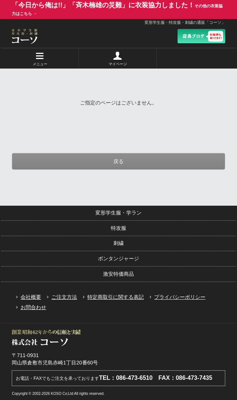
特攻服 (118, 228)
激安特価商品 (118, 274)
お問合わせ (29, 307)
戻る (118, 161)
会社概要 (27, 297)
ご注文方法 (60, 297)
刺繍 (118, 243)
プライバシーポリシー (176, 297)
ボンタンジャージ (118, 258)
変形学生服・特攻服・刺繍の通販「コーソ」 (185, 22)
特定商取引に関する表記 (112, 297)
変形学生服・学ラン (118, 213)
